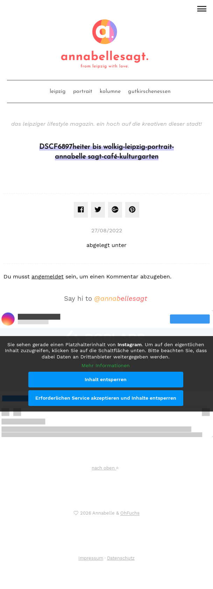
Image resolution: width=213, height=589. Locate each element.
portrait (82, 91)
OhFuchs (130, 513)
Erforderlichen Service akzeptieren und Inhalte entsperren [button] (105, 398)
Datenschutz (121, 558)
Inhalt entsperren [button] (106, 379)
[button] (201, 8)
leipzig (58, 91)
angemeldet (47, 276)
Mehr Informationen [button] (105, 365)
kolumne (110, 91)
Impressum (90, 558)
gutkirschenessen (149, 91)
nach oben (105, 468)
